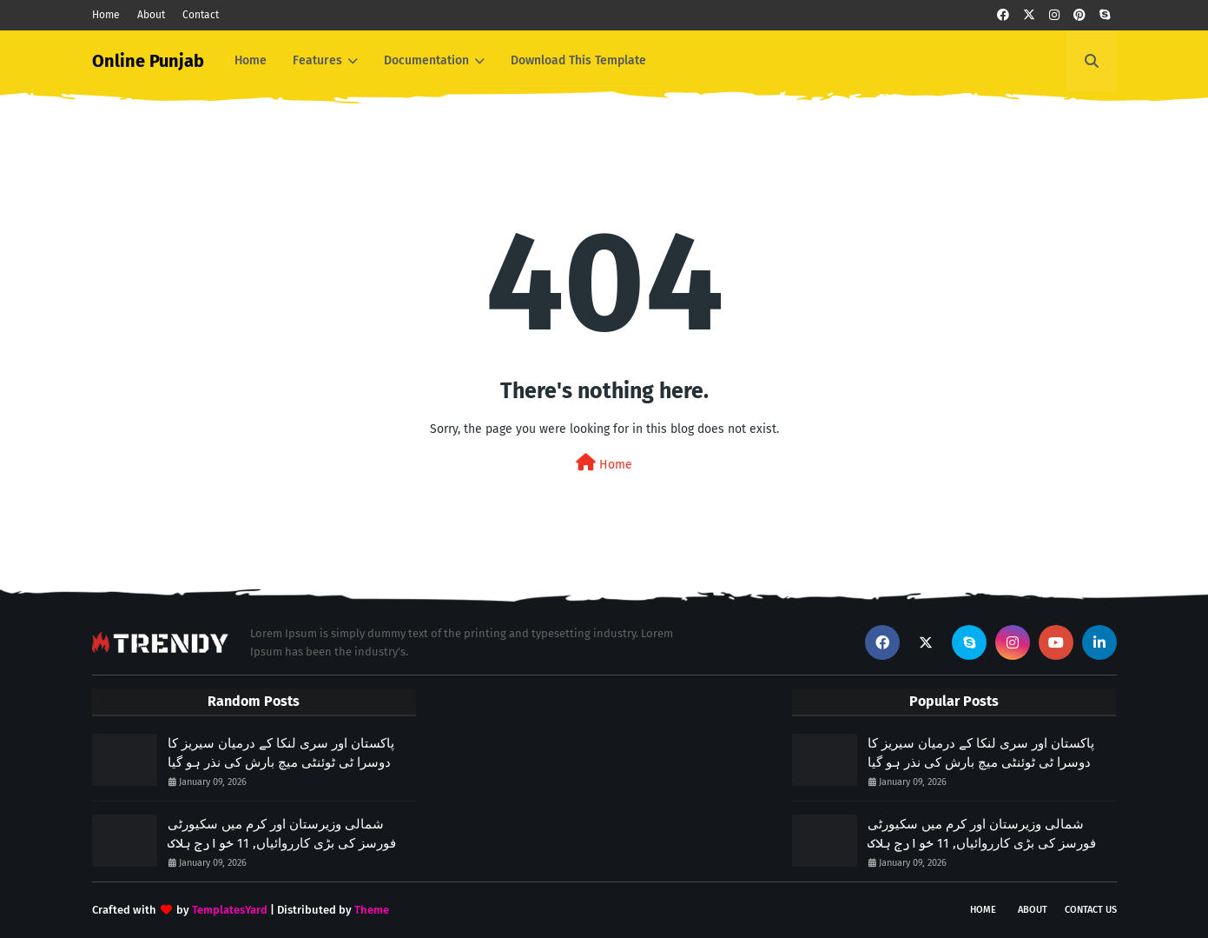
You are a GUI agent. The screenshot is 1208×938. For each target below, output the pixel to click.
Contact (200, 15)
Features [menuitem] (317, 60)
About (151, 15)
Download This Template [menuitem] (578, 60)
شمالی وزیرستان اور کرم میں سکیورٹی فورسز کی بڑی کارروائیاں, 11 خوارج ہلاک (282, 834)
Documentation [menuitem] (426, 60)
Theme (371, 909)
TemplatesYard (229, 909)
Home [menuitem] (250, 60)
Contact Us (1091, 909)
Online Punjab (148, 60)
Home (106, 15)
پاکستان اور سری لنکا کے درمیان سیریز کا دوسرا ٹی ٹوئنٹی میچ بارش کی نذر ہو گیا (281, 753)
